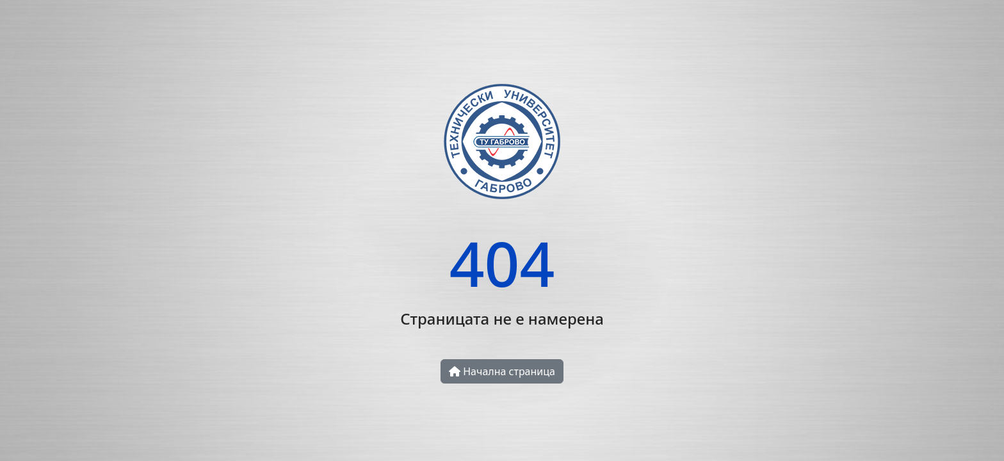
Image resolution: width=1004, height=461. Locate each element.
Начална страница (502, 371)
